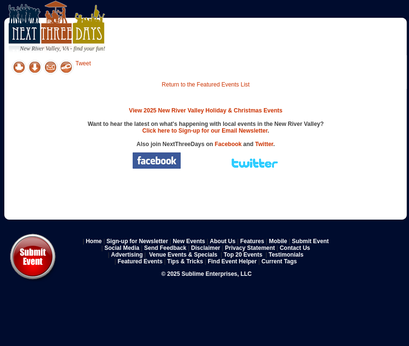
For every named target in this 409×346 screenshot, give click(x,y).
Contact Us (295, 248)
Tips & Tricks (185, 261)
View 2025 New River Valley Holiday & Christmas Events (205, 110)
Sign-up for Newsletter (137, 241)
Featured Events (140, 261)
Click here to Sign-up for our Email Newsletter (205, 130)
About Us (222, 241)
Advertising (127, 254)
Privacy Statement (250, 248)
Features (252, 241)
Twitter (264, 144)
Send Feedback (165, 248)
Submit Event (310, 241)
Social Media (121, 248)
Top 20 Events (242, 254)
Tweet (83, 63)
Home (93, 241)
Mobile (278, 241)
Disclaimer (206, 248)
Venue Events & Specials (183, 254)
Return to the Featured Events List (206, 84)
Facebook (228, 144)
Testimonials (286, 254)
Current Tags (279, 261)
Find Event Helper (232, 261)
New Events (189, 241)
